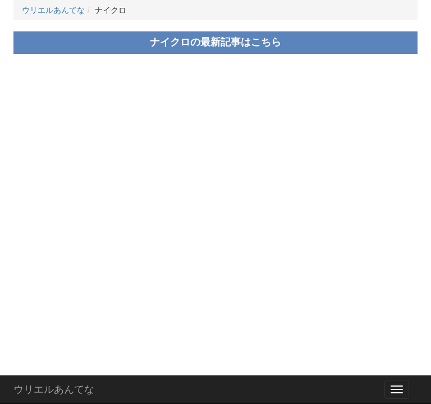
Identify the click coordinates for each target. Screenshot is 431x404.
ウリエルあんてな (53, 389)
